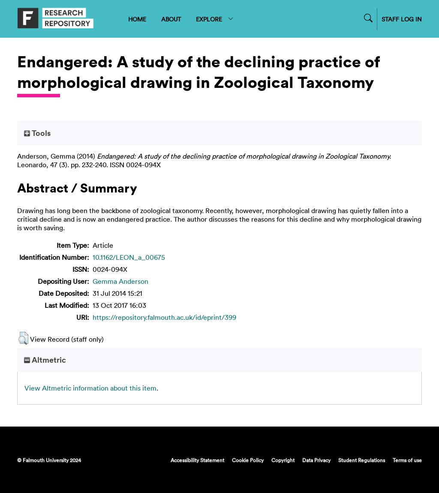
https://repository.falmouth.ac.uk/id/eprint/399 (164, 317)
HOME (137, 19)
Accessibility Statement (197, 460)
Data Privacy (316, 460)
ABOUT (171, 19)
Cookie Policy (248, 460)
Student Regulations (361, 460)
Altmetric (45, 360)
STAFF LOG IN (402, 19)
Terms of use (407, 460)
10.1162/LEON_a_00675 (129, 257)
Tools (37, 133)
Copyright (283, 460)
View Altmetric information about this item (90, 388)
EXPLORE (215, 19)
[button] (23, 338)
